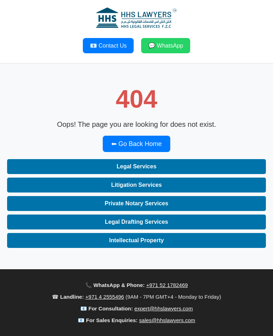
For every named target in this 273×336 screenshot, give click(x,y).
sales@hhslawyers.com (167, 320)
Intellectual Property (136, 240)
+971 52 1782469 (167, 285)
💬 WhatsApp (165, 46)
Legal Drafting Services (136, 222)
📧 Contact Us (108, 46)
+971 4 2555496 (104, 297)
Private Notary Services (136, 203)
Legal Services (136, 166)
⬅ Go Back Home (136, 143)
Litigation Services (136, 185)
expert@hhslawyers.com (163, 308)
